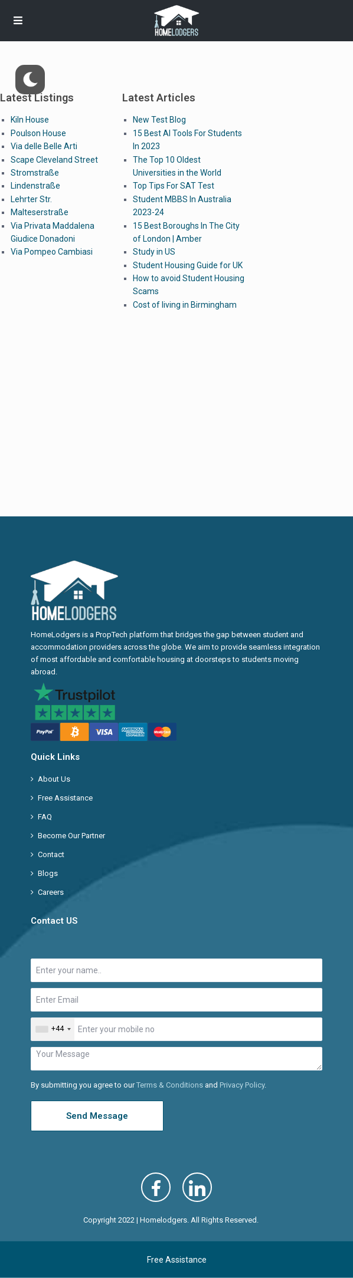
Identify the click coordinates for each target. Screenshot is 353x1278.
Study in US (154, 251)
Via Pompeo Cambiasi (52, 251)
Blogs (48, 873)
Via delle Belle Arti (44, 146)
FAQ (45, 816)
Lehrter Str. (31, 199)
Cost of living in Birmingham (185, 304)
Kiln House (30, 119)
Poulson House (38, 133)
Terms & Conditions (169, 1085)
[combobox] (52, 1029)
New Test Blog (159, 119)
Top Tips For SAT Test (173, 185)
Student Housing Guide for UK (188, 265)
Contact (51, 854)
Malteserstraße (39, 212)
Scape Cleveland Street (54, 159)
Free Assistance (65, 797)
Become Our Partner (71, 835)
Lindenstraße (35, 185)
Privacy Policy (242, 1085)
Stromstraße (35, 172)
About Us (54, 779)
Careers (51, 892)
